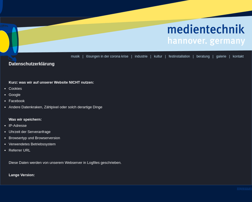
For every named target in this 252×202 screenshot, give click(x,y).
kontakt (238, 56)
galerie (221, 56)
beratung (203, 56)
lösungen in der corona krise (107, 56)
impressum (244, 188)
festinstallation (179, 56)
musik (75, 56)
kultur (158, 56)
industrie (141, 56)
